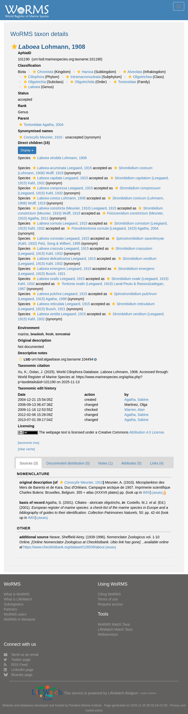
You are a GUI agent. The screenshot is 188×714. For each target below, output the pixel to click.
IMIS (146, 492)
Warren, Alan (134, 410)
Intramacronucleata (83, 77)
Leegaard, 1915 (61, 168)
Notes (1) (105, 463)
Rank (22, 106)
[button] (14, 47)
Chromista (42, 72)
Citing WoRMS (109, 594)
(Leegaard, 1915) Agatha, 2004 (112, 228)
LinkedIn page (18, 670)
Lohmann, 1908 (59, 158)
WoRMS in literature (19, 619)
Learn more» (148, 693)
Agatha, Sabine (136, 400)
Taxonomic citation (34, 366)
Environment (29, 328)
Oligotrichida (81, 82)
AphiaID (24, 53)
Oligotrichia (34, 82)
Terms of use (108, 599)
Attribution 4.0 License (146, 432)
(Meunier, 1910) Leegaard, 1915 (73, 208)
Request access (110, 604)
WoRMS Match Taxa (114, 624)
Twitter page (17, 660)
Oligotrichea (139, 77)
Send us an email (21, 655)
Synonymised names (35, 131)
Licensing (26, 426)
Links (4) (157, 463)
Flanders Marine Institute (85, 705)
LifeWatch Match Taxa (115, 629)
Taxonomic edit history (37, 388)
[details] (157, 492)
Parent (23, 118)
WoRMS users (15, 614)
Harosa (84, 72)
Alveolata (132, 72)
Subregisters (14, 604)
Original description (34, 340)
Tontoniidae (124, 82)
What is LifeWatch (18, 599)
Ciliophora (33, 77)
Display (27, 150)
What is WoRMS (16, 594)
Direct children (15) (34, 143)
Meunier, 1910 (40, 137)
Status (23, 93)
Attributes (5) (131, 463)
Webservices (108, 634)
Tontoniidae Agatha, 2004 (40, 125)
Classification (29, 65)
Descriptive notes (32, 353)
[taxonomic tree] (28, 443)
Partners (10, 609)
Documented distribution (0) (68, 463)
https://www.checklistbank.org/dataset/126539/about (64, 547)
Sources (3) (29, 463)
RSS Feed (16, 665)
